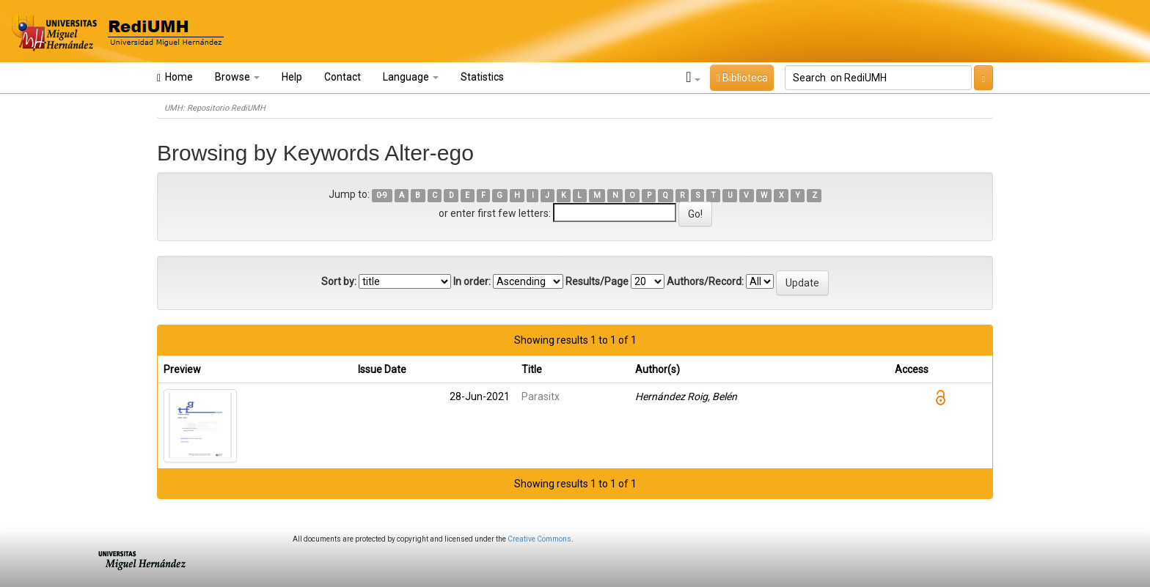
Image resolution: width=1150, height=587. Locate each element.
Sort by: (338, 281)
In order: (472, 281)
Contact (342, 77)
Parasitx (540, 396)
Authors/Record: (705, 281)
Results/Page (597, 281)
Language (411, 77)
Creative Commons (539, 539)
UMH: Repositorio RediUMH (214, 108)
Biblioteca (741, 78)
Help (292, 77)
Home (175, 77)
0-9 (381, 195)
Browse (237, 77)
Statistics (482, 77)
